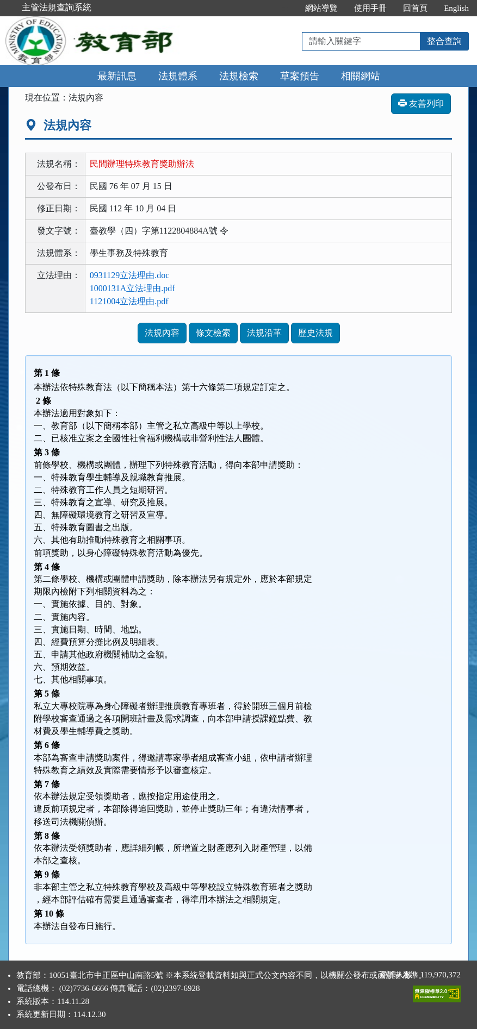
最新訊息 (117, 76)
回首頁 (415, 8)
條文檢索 (213, 332)
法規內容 (162, 332)
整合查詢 (444, 41)
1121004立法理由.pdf (129, 301)
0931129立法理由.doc (130, 275)
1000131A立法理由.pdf (132, 288)
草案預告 (299, 76)
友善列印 (421, 103)
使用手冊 (370, 8)
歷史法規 (315, 332)
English (456, 8)
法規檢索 (238, 76)
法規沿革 (264, 332)
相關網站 (360, 76)
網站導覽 (321, 8)
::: (285, 8)
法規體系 (177, 76)
